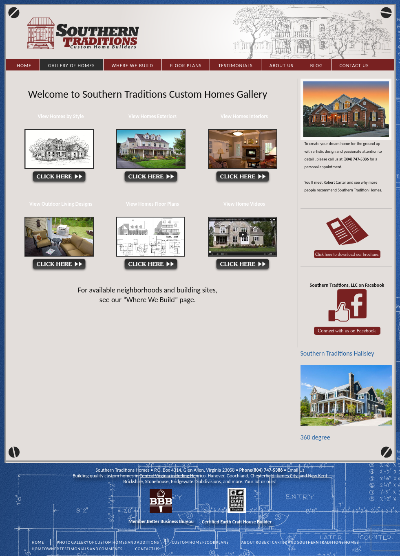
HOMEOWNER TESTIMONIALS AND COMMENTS (77, 549)
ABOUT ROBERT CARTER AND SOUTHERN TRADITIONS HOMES (300, 542)
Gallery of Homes (71, 65)
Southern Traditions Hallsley (337, 353)
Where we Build (132, 65)
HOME (38, 542)
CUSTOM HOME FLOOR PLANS (200, 542)
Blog (316, 65)
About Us (282, 65)
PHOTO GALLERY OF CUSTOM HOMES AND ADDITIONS (108, 542)
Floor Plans (186, 65)
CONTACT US (147, 549)
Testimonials (235, 65)
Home (24, 65)
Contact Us (354, 65)
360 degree (346, 403)
